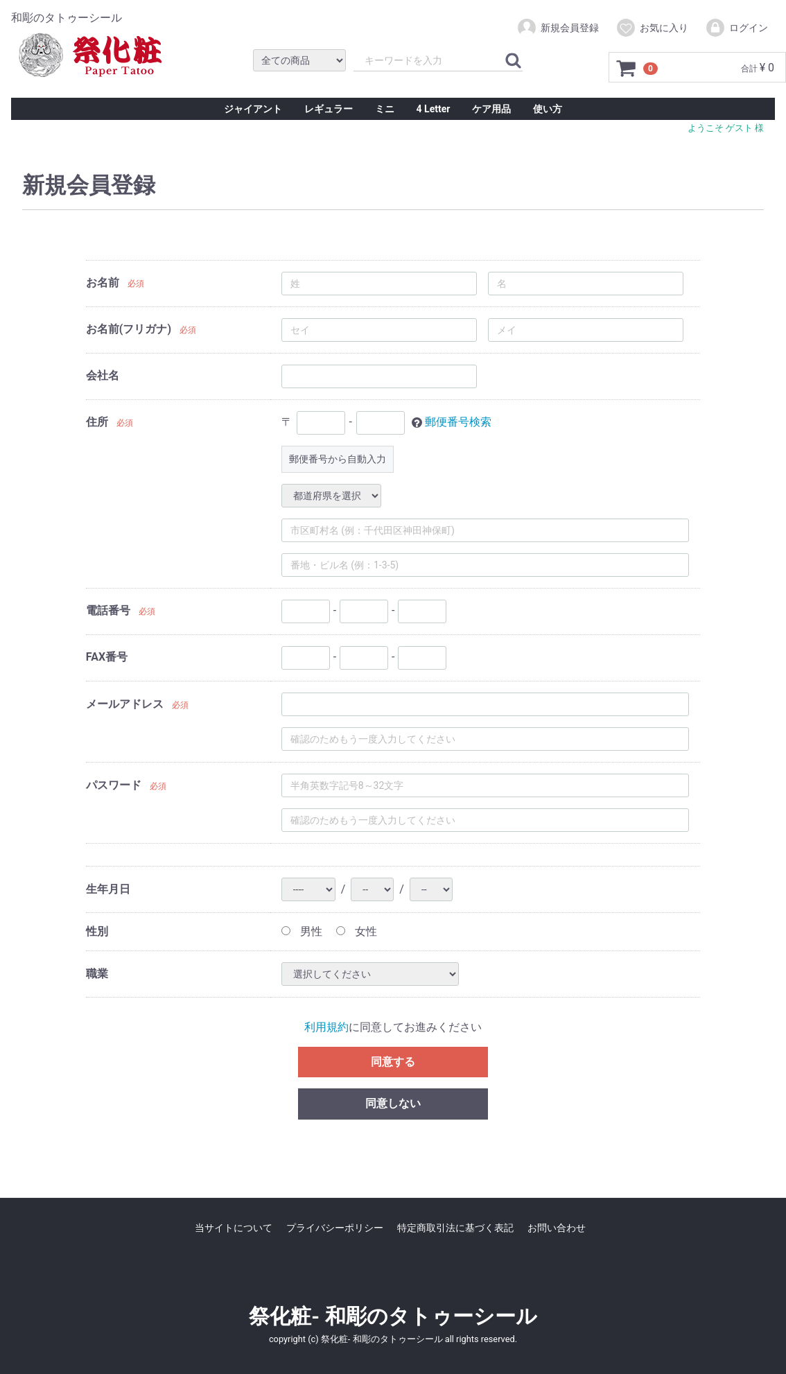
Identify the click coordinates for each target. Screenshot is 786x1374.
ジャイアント (253, 108)
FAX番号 (107, 656)
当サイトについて (233, 1227)
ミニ (384, 108)
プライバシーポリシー (334, 1227)
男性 (301, 931)
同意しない (393, 1103)
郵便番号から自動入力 (337, 458)
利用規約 (326, 1027)
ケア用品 (491, 108)
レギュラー (328, 108)
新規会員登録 (557, 27)
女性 (356, 931)
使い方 (547, 108)
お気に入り (651, 27)
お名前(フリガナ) (128, 329)
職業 (97, 973)
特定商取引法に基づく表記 (455, 1227)
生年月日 (108, 889)
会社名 (102, 375)
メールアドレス (125, 704)
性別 (97, 931)
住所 (97, 421)
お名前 (102, 282)
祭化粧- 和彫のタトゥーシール (392, 1316)
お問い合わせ (556, 1227)
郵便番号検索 (458, 421)
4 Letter (434, 108)
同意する (393, 1061)
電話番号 (108, 610)
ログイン (736, 27)
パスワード (113, 785)
